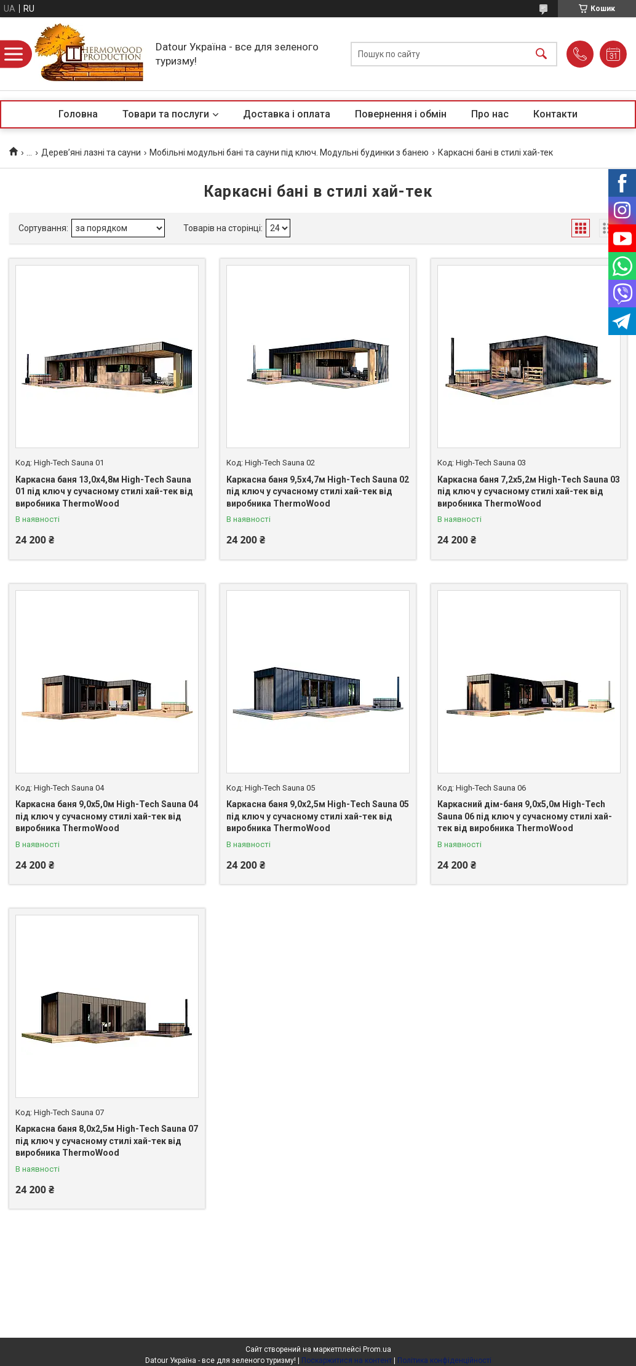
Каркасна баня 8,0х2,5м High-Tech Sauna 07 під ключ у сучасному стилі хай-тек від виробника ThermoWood (106, 1141)
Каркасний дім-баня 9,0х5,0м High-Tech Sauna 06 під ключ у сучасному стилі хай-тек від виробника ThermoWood (524, 816)
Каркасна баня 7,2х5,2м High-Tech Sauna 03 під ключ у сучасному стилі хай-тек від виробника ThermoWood (528, 491)
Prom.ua (377, 1349)
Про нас (490, 114)
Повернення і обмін (401, 114)
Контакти (555, 114)
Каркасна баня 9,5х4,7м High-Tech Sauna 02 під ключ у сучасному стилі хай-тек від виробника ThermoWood (317, 491)
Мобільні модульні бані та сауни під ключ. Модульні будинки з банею (289, 152)
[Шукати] (541, 53)
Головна (78, 114)
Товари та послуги (165, 114)
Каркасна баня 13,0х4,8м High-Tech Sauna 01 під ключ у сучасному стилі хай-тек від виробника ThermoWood (104, 491)
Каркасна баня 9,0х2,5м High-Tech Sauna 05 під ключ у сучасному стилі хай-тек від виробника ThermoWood (317, 816)
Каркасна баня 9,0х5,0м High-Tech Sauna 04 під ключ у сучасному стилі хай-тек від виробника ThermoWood (106, 816)
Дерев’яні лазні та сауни (91, 152)
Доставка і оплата (286, 114)
